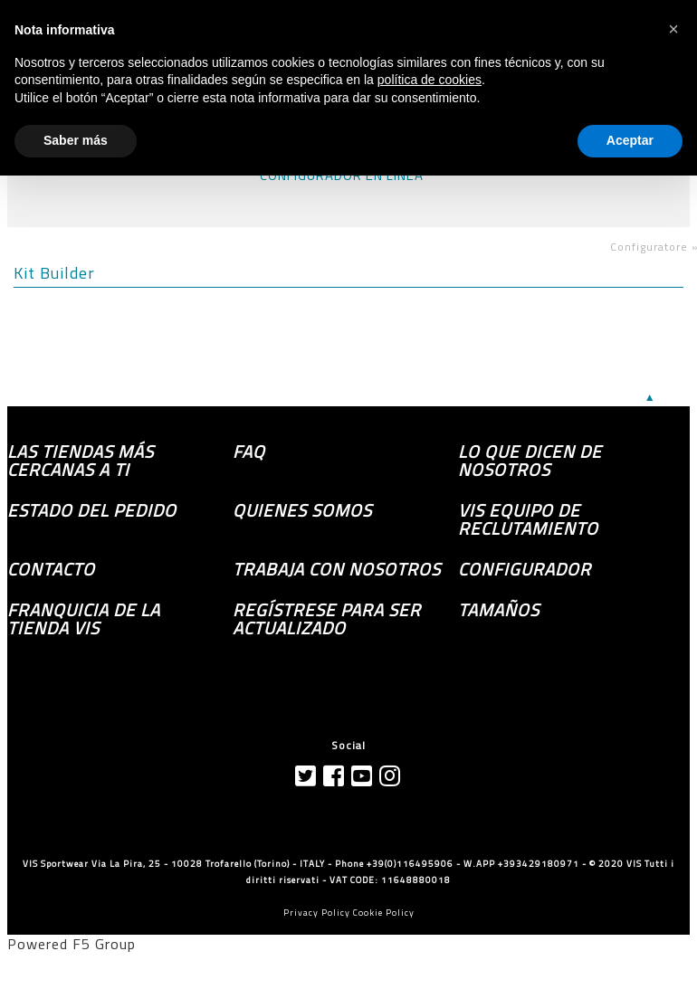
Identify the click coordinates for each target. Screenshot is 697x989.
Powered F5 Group (71, 944)
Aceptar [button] (630, 140)
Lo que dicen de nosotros (530, 460)
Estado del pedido (92, 510)
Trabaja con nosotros (337, 569)
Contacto (51, 569)
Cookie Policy (384, 912)
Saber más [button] (75, 140)
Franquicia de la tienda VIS (83, 619)
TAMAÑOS (498, 610)
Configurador (524, 569)
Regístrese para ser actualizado (327, 619)
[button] (673, 28)
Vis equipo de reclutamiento (528, 519)
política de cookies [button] (429, 79)
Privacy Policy (316, 912)
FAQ (249, 451)
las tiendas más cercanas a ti (80, 460)
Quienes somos (302, 510)
